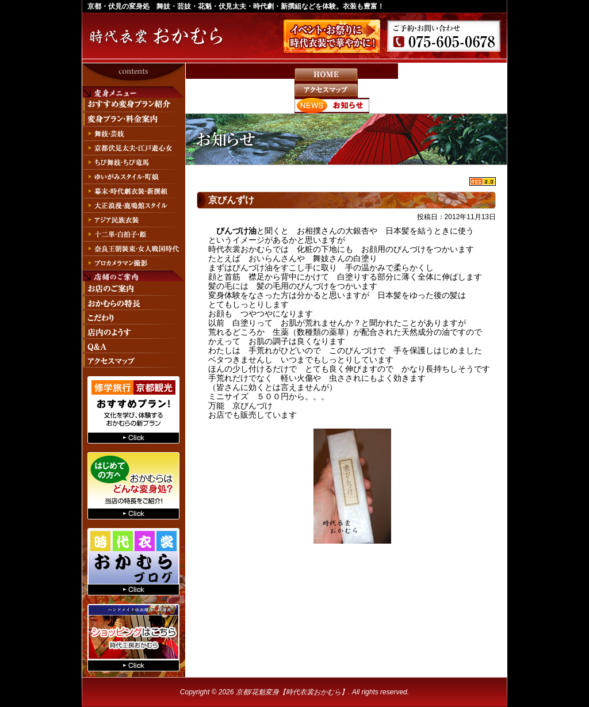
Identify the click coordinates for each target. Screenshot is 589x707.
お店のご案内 (133, 288)
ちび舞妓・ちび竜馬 (133, 162)
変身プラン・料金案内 (133, 119)
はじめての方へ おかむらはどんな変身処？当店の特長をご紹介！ (133, 485)
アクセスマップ (326, 90)
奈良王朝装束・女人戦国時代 (133, 249)
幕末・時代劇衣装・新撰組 (133, 191)
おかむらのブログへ (133, 561)
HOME (326, 74)
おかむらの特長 (133, 303)
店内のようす (133, 331)
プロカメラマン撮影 (133, 263)
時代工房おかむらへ (133, 637)
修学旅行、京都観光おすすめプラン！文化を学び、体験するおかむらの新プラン (133, 410)
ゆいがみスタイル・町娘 (133, 177)
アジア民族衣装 (133, 220)
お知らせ (331, 105)
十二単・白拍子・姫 (133, 234)
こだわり (133, 317)
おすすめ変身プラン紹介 (133, 105)
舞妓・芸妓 (133, 134)
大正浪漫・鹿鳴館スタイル (133, 205)
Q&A (133, 346)
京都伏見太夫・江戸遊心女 (133, 148)
